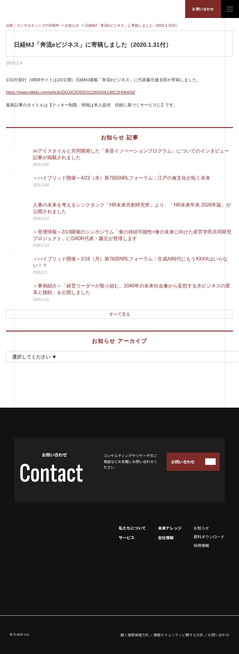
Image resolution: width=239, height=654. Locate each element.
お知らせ (201, 528)
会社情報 (165, 537)
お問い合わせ (203, 8)
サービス (126, 537)
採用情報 (201, 545)
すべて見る (119, 314)
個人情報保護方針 (134, 635)
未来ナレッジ (169, 528)
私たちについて (132, 528)
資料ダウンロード (209, 537)
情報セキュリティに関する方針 (178, 635)
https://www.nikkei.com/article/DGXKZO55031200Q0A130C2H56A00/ (70, 92)
